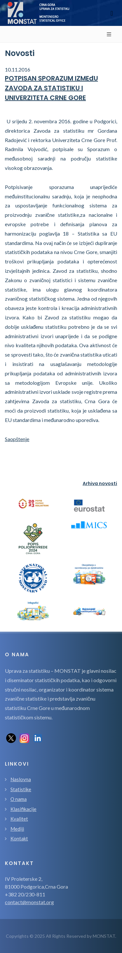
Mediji (17, 829)
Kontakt (19, 838)
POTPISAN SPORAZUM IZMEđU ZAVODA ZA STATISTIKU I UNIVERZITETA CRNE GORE (51, 88)
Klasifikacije (23, 809)
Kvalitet (19, 819)
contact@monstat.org (29, 902)
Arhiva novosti (100, 483)
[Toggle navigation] (111, 13)
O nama (18, 799)
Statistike (20, 789)
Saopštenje (17, 439)
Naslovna (20, 779)
